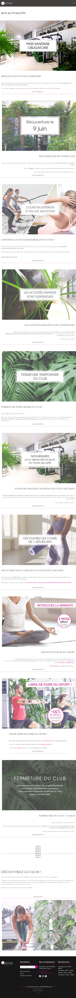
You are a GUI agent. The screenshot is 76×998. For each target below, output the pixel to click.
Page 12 (38, 848)
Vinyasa (44, 587)
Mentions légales (38, 989)
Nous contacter (25, 971)
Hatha (30, 587)
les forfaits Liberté (45, 749)
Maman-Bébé (67, 587)
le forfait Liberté (48, 746)
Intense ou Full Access (67, 667)
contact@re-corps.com (46, 973)
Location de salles (26, 975)
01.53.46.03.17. (43, 971)
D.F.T (54, 986)
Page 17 (38, 857)
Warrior (35, 587)
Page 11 (38, 846)
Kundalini (50, 587)
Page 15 (38, 853)
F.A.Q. (22, 973)
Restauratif (58, 587)
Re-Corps (23, 986)
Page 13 (38, 850)
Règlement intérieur (38, 990)
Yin (40, 587)
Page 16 (38, 855)
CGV (38, 992)
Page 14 (38, 851)
